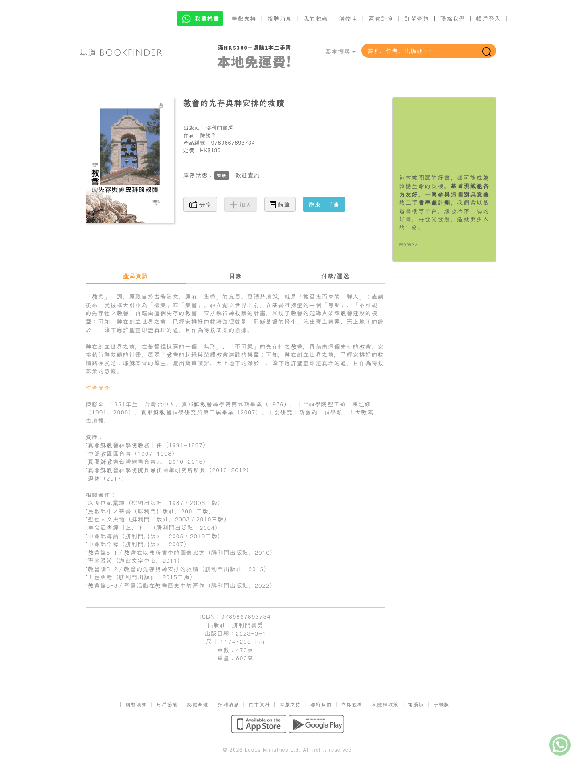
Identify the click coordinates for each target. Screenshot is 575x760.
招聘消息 (279, 18)
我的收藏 (315, 18)
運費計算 (381, 18)
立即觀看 (351, 704)
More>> (408, 244)
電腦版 (416, 704)
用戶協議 (167, 704)
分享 (200, 204)
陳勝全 (208, 135)
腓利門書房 (220, 127)
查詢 (254, 175)
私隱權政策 (385, 704)
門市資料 (259, 704)
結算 (280, 204)
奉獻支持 (243, 18)
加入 (241, 204)
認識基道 (197, 704)
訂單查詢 (416, 18)
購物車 (348, 18)
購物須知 (136, 704)
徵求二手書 (324, 204)
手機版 (441, 704)
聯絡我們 (452, 18)
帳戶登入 (488, 18)
